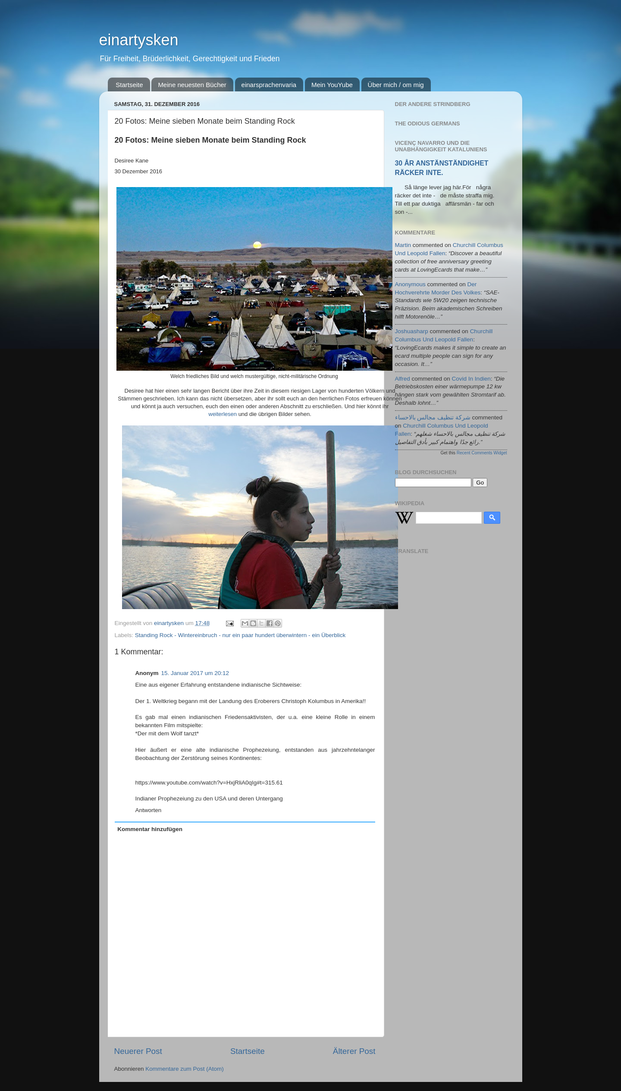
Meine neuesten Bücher (192, 84)
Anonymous (410, 284)
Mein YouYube (332, 84)
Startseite (129, 84)
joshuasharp (411, 331)
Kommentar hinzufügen (149, 829)
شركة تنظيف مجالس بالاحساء (432, 417)
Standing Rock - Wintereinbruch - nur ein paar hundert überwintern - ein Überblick (240, 635)
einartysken (139, 40)
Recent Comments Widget (482, 452)
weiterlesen (222, 414)
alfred (402, 378)
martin (403, 245)
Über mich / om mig (396, 84)
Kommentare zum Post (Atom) (184, 1069)
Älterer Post (354, 1051)
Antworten (148, 810)
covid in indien (471, 378)
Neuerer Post (138, 1051)
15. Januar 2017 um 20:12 (195, 673)
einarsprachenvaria (269, 84)
